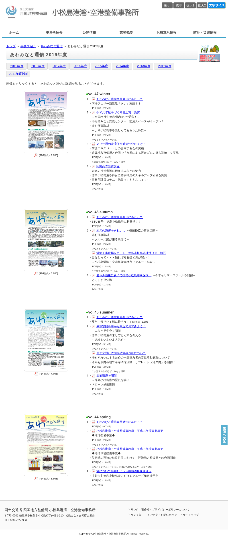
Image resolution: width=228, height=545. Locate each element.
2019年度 (16, 66)
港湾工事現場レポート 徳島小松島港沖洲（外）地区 (131, 253)
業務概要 (126, 32)
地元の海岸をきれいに (110, 230)
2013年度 (143, 66)
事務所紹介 (54, 32)
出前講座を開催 (106, 375)
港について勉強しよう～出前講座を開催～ (123, 471)
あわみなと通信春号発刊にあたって (119, 422)
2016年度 (80, 66)
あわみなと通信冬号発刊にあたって (119, 99)
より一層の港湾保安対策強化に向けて (121, 143)
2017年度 (59, 66)
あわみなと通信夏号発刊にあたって (119, 317)
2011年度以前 (18, 74)
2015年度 (101, 66)
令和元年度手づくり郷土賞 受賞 (118, 112)
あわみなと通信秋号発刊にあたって (119, 217)
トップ (11, 46)
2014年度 (122, 66)
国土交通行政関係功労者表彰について (121, 353)
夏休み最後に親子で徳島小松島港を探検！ (123, 275)
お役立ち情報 (167, 32)
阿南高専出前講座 (108, 166)
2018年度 (38, 66)
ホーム (14, 32)
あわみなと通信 (52, 46)
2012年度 (164, 66)
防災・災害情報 (205, 32)
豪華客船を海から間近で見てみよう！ (121, 326)
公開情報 (89, 32)
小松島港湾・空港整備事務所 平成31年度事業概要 (129, 430)
